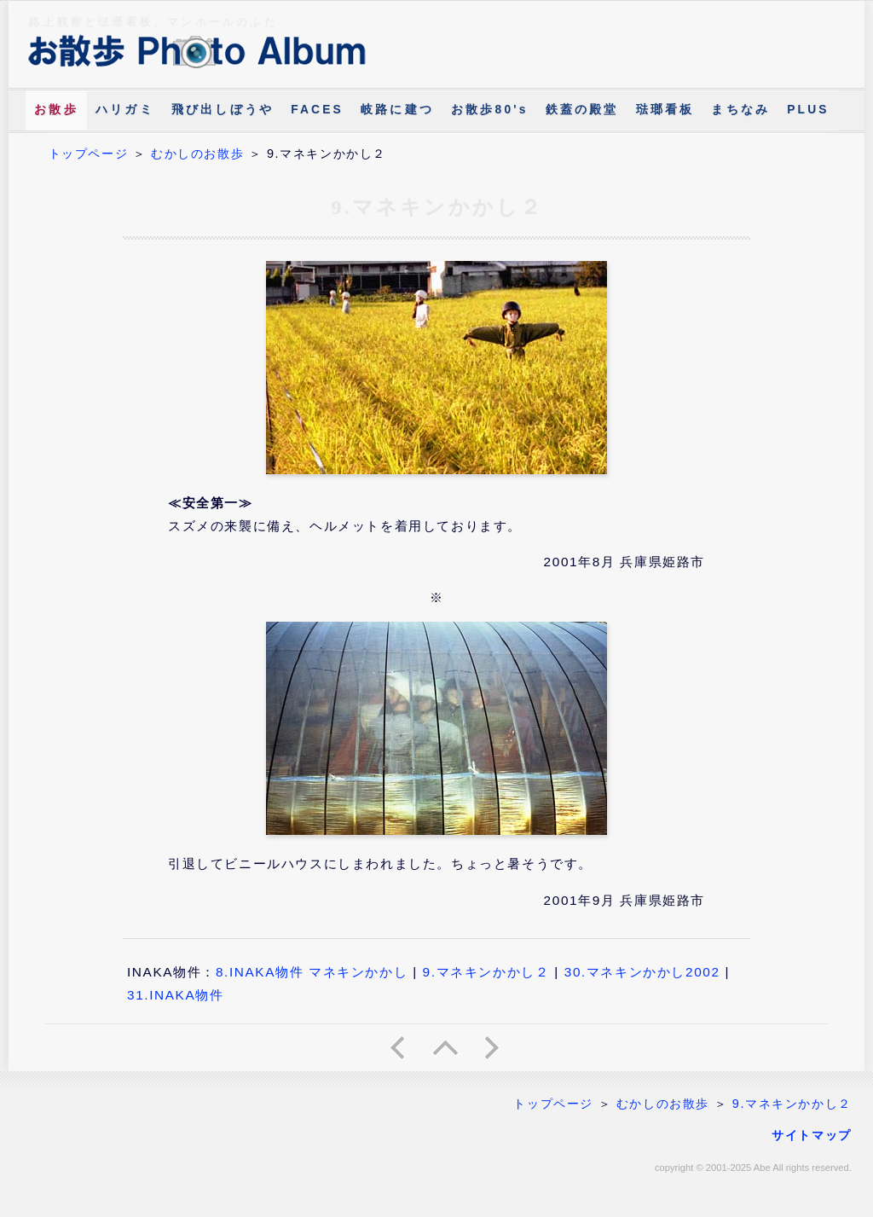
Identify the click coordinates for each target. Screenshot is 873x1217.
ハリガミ (124, 109)
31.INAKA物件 (175, 995)
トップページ (89, 153)
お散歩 (56, 109)
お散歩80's (490, 109)
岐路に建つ (397, 109)
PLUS (808, 109)
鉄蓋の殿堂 (582, 109)
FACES (317, 109)
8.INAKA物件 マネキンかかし (312, 972)
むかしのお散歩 (197, 153)
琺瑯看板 (665, 109)
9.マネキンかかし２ (486, 972)
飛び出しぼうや (222, 109)
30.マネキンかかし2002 (642, 972)
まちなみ (740, 109)
